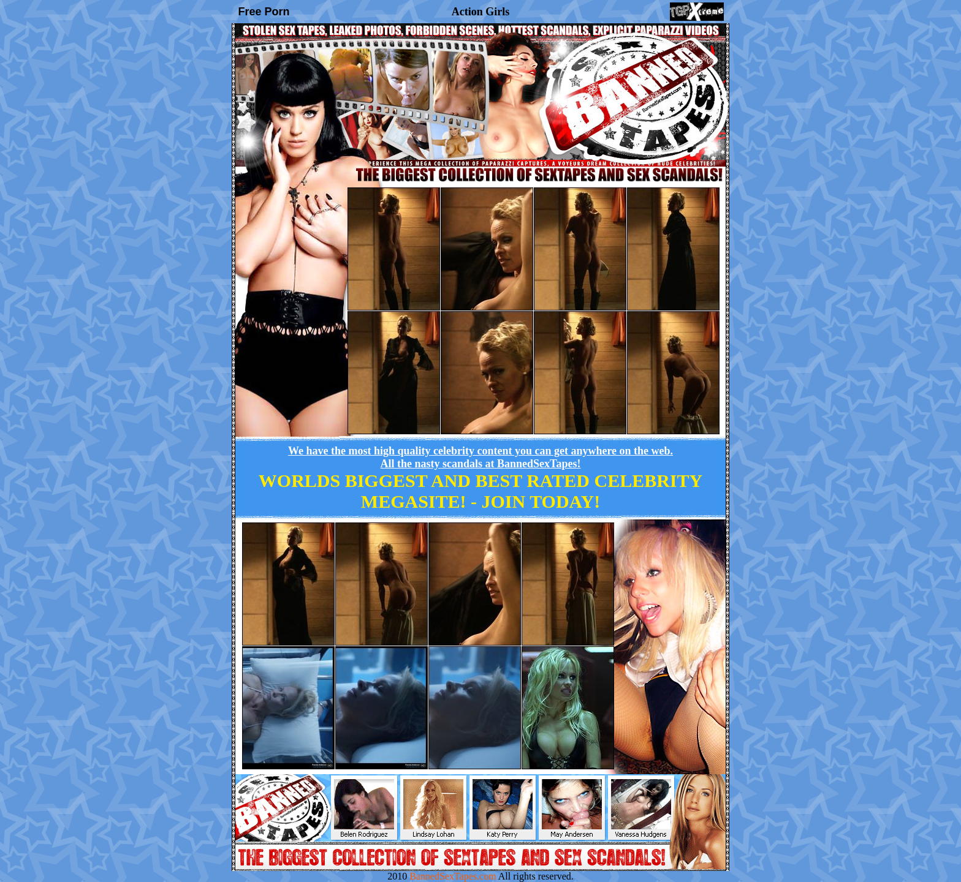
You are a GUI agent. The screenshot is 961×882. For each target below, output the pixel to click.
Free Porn (264, 12)
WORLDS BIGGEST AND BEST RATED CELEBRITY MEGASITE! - (480, 490)
